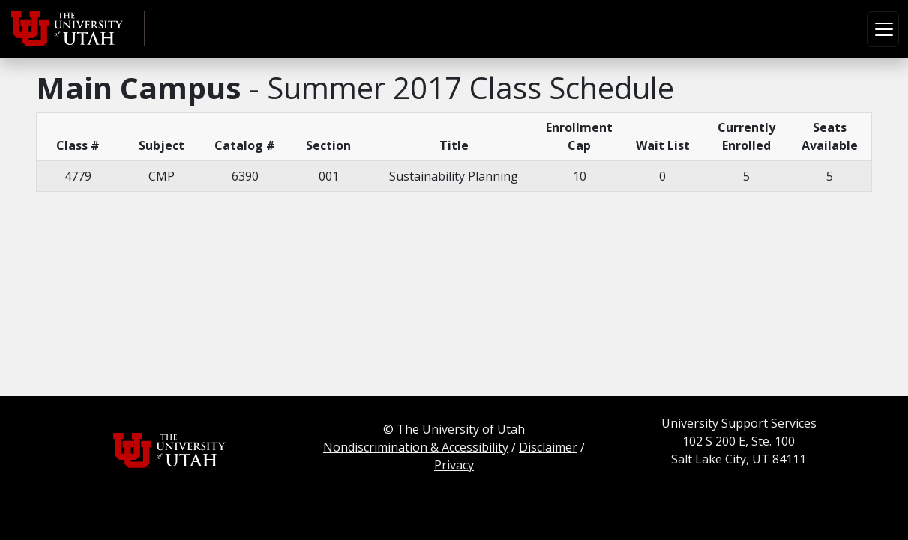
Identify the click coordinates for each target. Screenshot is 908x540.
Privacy (454, 465)
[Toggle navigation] (883, 29)
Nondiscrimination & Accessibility (415, 447)
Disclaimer (548, 447)
